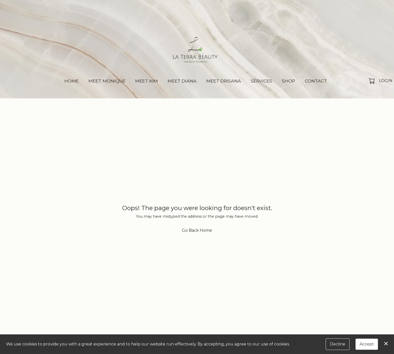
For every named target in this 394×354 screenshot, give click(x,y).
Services (261, 81)
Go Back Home (197, 230)
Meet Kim (146, 81)
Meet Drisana (223, 81)
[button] (372, 80)
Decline (337, 344)
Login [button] (385, 80)
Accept (367, 344)
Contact (316, 81)
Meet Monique (106, 81)
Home (71, 81)
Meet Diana (182, 81)
